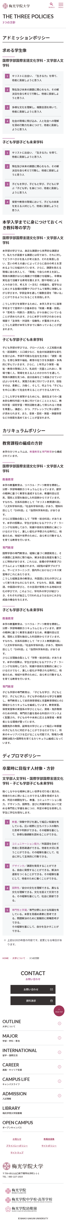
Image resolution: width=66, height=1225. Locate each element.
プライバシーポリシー (17, 1145)
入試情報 (14, 1095)
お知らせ (17, 1139)
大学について (11, 1023)
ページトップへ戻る (59, 1010)
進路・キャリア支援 (12, 1066)
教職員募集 (49, 1139)
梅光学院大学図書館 (12, 1110)
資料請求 (31, 1000)
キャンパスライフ (16, 1081)
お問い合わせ (31, 989)
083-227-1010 (15, 1176)
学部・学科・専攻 (11, 1037)
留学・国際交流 (19, 1052)
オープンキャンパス (17, 1124)
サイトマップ (16, 1152)
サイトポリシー (49, 1145)
